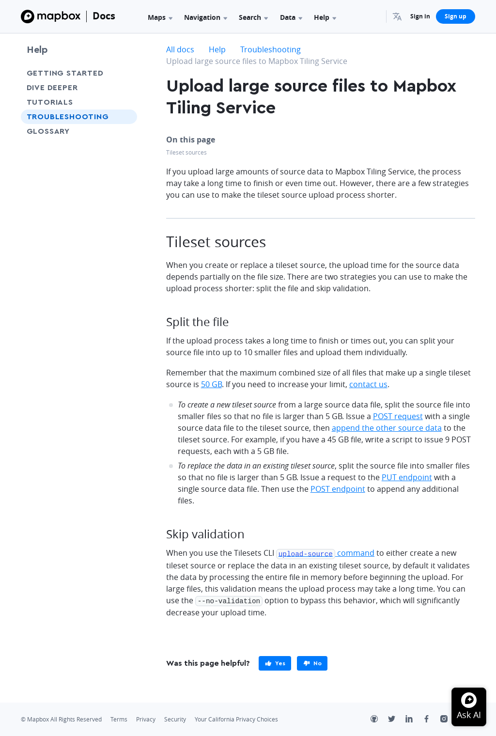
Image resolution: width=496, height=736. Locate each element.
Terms (118, 718)
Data (291, 17)
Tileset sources (186, 152)
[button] (398, 16)
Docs (104, 15)
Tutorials (50, 102)
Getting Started (65, 73)
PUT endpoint (407, 477)
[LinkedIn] (414, 718)
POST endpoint (337, 489)
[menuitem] (398, 16)
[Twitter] (396, 718)
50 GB (211, 384)
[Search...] (374, 16)
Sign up (455, 16)
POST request (398, 416)
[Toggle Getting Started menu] (127, 73)
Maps (160, 17)
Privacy (145, 718)
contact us (368, 384)
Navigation (205, 17)
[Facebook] (431, 718)
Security (175, 718)
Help (325, 17)
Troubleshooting (68, 117)
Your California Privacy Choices (236, 718)
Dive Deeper (52, 88)
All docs (180, 49)
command (325, 553)
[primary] (275, 662)
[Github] (379, 718)
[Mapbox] (50, 16)
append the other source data (387, 428)
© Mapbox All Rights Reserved (61, 718)
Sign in (420, 16)
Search (253, 17)
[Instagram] (449, 718)
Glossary (48, 131)
